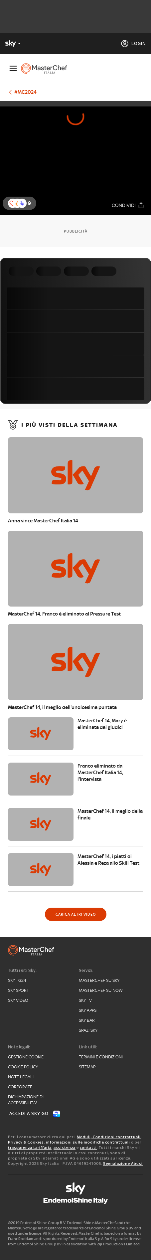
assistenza (65, 1147)
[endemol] (75, 1201)
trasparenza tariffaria (30, 1147)
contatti (88, 1147)
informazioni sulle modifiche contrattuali (88, 1142)
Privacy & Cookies (26, 1142)
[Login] (133, 44)
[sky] (75, 1188)
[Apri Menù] (13, 68)
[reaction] (22, 203)
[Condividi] (128, 205)
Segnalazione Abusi (123, 1163)
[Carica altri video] (75, 914)
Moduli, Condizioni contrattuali (109, 1137)
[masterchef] (47, 68)
